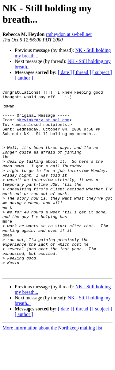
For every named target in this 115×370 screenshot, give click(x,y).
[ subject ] (102, 72)
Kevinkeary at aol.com (44, 126)
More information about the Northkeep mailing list (52, 364)
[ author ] (24, 77)
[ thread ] (82, 72)
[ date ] (65, 72)
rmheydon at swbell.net (69, 34)
